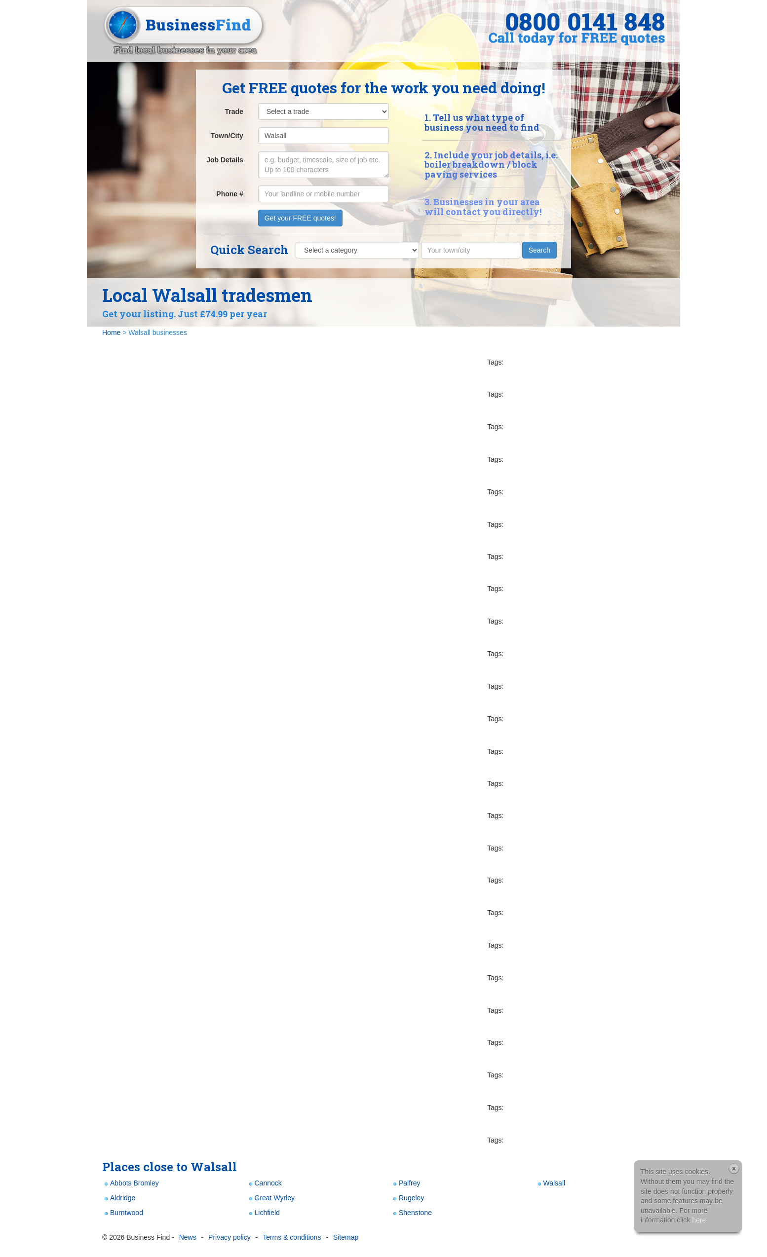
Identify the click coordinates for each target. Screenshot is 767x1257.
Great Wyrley (271, 1198)
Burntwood (122, 1213)
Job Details (224, 160)
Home (111, 332)
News (187, 1237)
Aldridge (118, 1198)
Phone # (229, 194)
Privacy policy (229, 1237)
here (699, 1220)
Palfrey (406, 1183)
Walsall (551, 1183)
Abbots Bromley (130, 1183)
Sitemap (345, 1237)
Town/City (227, 136)
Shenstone (411, 1213)
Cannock (264, 1183)
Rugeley (407, 1198)
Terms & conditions (292, 1237)
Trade (234, 111)
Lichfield (263, 1213)
